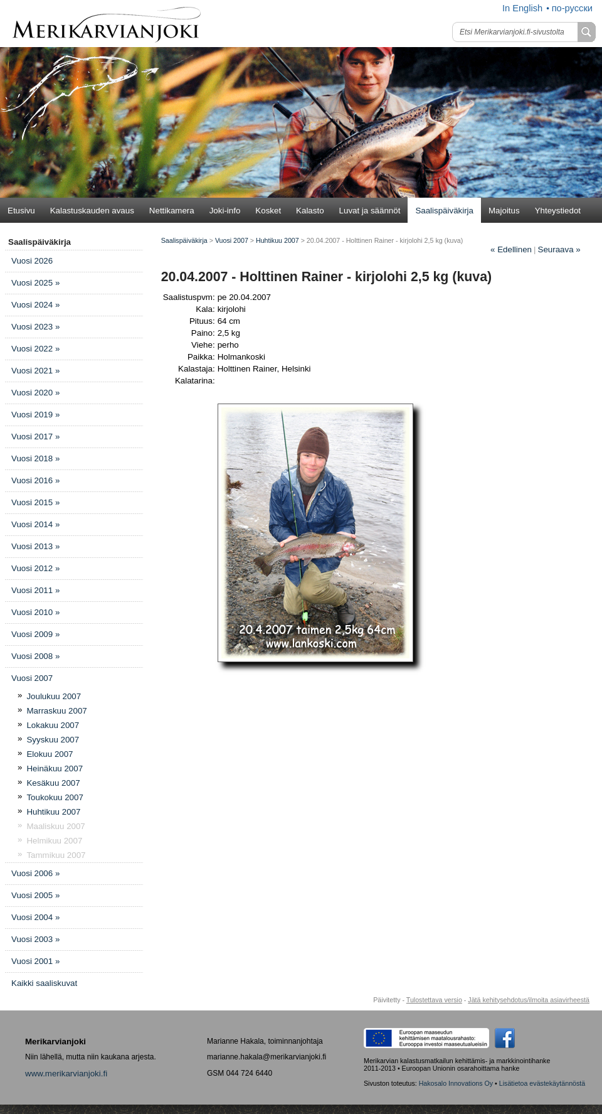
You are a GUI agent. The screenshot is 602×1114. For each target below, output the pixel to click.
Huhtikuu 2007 (53, 812)
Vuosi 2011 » (35, 590)
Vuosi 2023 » (35, 326)
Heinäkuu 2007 (54, 768)
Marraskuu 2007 (56, 710)
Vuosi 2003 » (35, 939)
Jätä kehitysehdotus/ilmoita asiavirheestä (528, 1000)
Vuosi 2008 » (35, 656)
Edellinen (511, 249)
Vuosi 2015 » (35, 502)
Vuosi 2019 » (35, 414)
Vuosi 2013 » (35, 546)
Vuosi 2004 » (35, 917)
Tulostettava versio (434, 1000)
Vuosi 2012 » (35, 568)
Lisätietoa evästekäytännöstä (542, 1083)
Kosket (268, 210)
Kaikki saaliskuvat (44, 983)
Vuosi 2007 (32, 678)
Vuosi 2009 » (35, 634)
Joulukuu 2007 (53, 696)
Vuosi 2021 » (35, 370)
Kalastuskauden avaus (92, 210)
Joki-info (225, 210)
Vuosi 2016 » (35, 480)
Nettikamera (171, 210)
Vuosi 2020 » (35, 392)
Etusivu (21, 210)
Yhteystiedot (558, 210)
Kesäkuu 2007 (53, 783)
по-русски (572, 8)
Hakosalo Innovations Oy (456, 1083)
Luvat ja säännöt (370, 210)
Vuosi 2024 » (35, 304)
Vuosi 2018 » (35, 458)
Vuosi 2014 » (35, 524)
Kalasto (310, 210)
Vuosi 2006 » (35, 873)
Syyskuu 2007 (52, 739)
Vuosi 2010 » (35, 612)
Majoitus (504, 210)
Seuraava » (559, 249)
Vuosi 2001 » (35, 961)
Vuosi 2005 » (35, 895)
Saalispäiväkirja (444, 210)
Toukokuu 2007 (54, 797)
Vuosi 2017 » (35, 436)
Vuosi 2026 (32, 260)
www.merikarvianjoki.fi (66, 1073)
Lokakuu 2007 (52, 725)
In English (522, 8)
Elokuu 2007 (49, 754)
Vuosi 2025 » (35, 282)
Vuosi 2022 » (35, 348)
